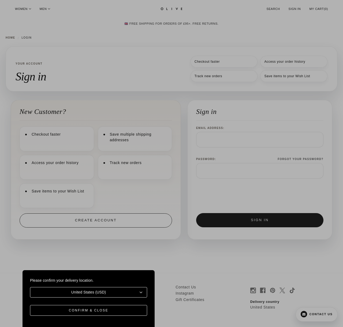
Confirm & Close (88, 310)
